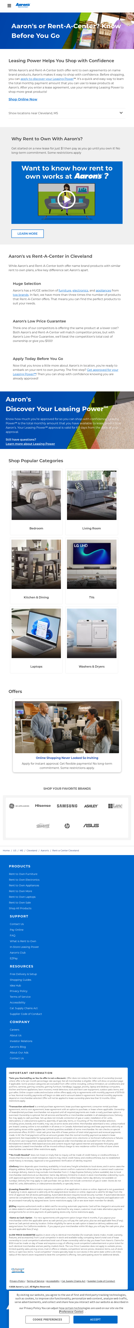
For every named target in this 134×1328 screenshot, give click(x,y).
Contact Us (17, 924)
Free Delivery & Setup (23, 974)
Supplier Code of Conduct (26, 1014)
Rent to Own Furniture (23, 874)
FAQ (12, 935)
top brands (21, 295)
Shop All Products (20, 908)
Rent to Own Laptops (22, 897)
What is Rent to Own (23, 941)
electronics (80, 290)
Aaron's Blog (18, 1046)
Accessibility (17, 1002)
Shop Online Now (23, 99)
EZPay (14, 958)
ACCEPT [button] (95, 1319)
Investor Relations (21, 1041)
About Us (15, 1035)
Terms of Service (20, 996)
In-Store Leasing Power (24, 947)
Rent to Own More (20, 891)
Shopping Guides (20, 979)
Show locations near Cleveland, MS (33, 113)
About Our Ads (19, 1052)
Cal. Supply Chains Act (24, 1008)
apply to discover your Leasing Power (47, 79)
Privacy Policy (19, 991)
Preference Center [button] (71, 1311)
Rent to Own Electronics (24, 879)
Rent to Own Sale (20, 902)
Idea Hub (15, 985)
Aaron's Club (18, 952)
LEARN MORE (28, 233)
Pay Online (16, 929)
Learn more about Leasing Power (30, 444)
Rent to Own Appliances (24, 885)
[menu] (67, 5)
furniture (65, 290)
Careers (14, 1029)
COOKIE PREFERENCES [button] (47, 1319)
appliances (103, 290)
